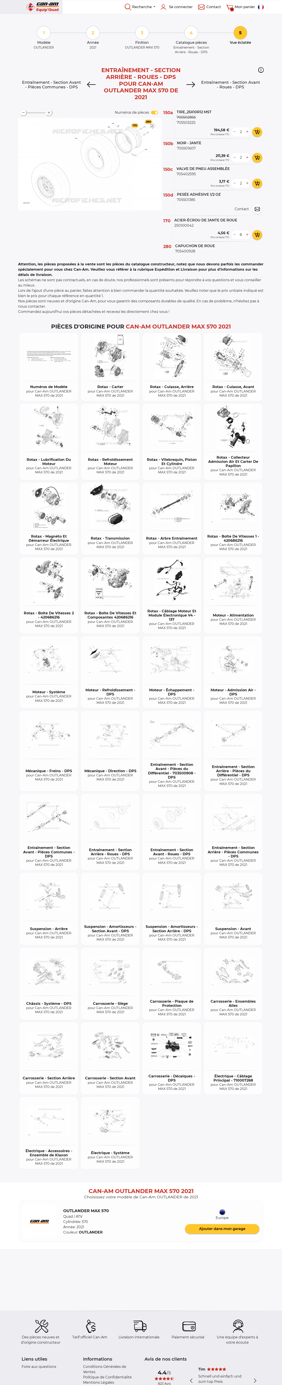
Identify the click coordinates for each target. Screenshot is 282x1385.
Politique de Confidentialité (107, 1377)
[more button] (247, 132)
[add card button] (257, 132)
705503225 (186, 122)
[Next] (191, 84)
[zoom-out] (23, 112)
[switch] (154, 112)
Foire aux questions (39, 1367)
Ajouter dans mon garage (222, 1229)
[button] (261, 70)
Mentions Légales (98, 1382)
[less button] (234, 132)
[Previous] (91, 84)
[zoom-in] (48, 112)
